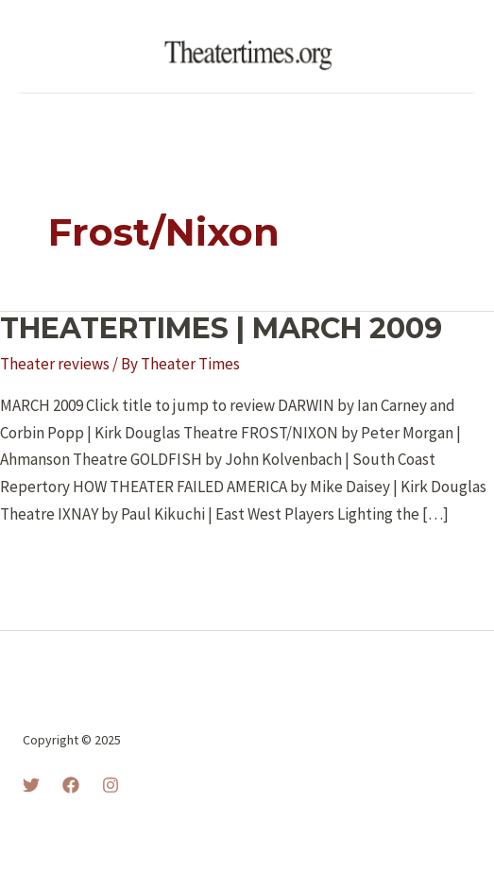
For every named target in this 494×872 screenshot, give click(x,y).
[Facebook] (70, 785)
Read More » (57, 565)
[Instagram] (110, 785)
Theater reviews (55, 363)
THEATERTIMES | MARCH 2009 (221, 328)
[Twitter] (31, 785)
